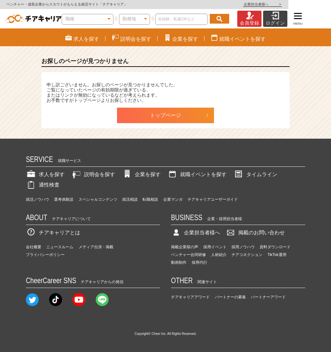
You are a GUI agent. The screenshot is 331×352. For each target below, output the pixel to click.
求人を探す (45, 174)
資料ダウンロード (275, 247)
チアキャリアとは (53, 233)
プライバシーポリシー (45, 254)
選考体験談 (63, 199)
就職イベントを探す (197, 174)
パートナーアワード (268, 297)
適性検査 (42, 185)
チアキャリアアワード (190, 297)
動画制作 (179, 262)
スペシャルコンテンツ (98, 199)
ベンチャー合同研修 (188, 254)
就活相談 (130, 199)
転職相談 (150, 199)
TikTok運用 (276, 254)
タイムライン (255, 174)
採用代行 (199, 262)
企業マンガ (173, 199)
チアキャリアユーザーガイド (212, 199)
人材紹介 (219, 254)
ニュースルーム (59, 247)
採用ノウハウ (243, 247)
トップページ (165, 115)
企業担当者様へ (305, 4)
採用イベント (215, 247)
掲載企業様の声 (184, 247)
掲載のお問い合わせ (255, 233)
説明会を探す (93, 174)
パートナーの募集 (230, 297)
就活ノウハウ (37, 199)
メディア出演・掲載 (96, 247)
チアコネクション (246, 254)
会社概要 (33, 247)
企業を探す (141, 174)
